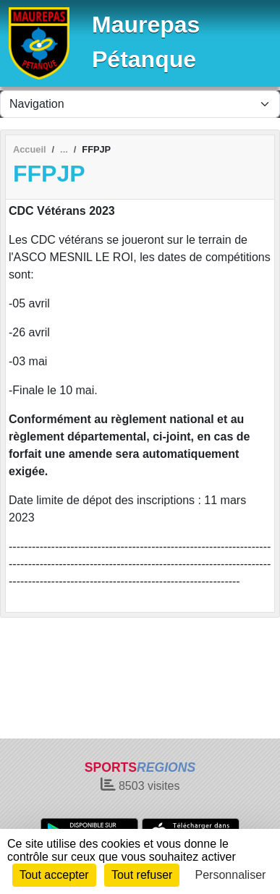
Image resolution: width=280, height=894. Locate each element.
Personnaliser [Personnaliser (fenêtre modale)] (230, 875)
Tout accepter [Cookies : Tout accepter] (54, 875)
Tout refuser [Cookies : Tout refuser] (141, 875)
